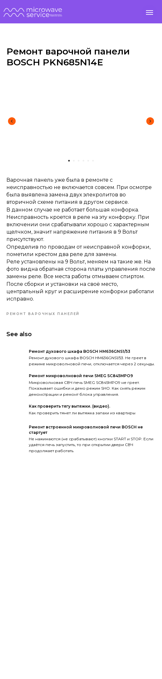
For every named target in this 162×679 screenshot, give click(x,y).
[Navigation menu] (149, 12)
